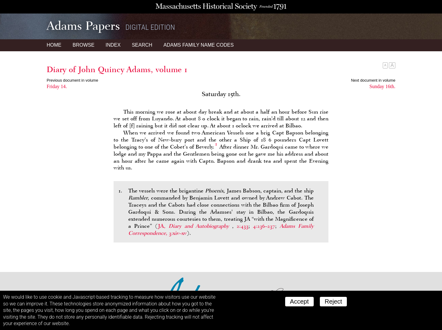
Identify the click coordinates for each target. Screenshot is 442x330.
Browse (83, 45)
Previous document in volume (72, 80)
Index (113, 45)
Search (142, 45)
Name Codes (199, 45)
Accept (299, 301)
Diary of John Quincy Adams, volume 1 (117, 69)
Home (54, 45)
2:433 (242, 226)
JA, (195, 226)
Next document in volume (373, 80)
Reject (333, 301)
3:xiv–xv (178, 233)
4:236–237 (264, 226)
